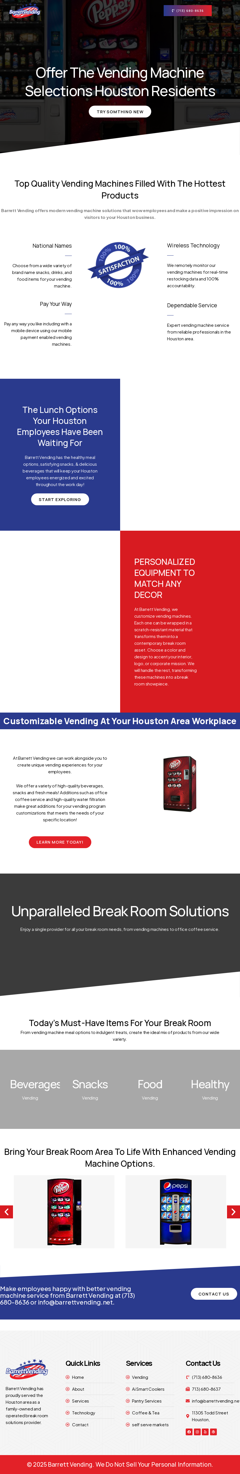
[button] (6, 1211)
